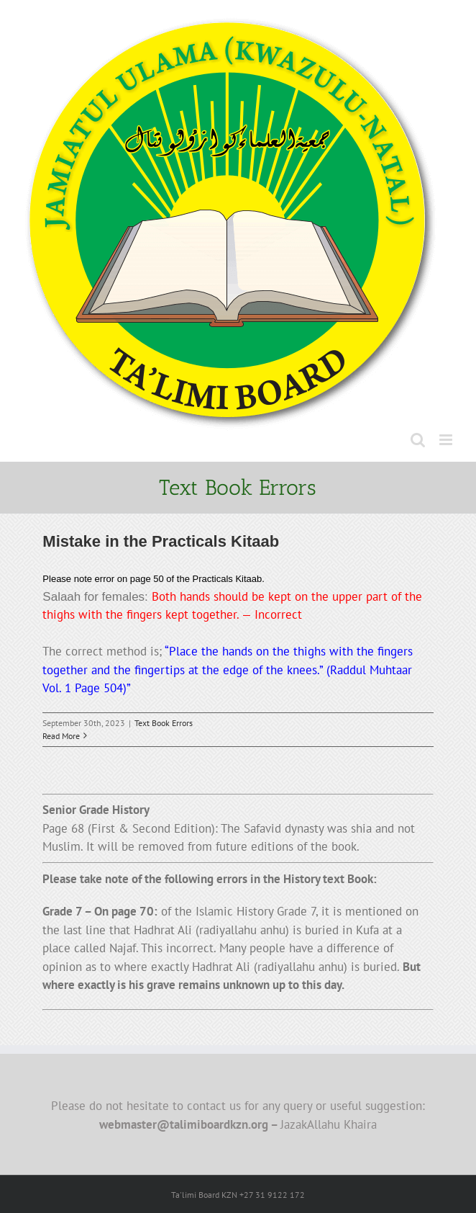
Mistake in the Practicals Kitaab (160, 541)
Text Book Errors (163, 722)
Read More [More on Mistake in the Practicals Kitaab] (61, 735)
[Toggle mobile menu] (446, 439)
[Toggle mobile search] (418, 439)
